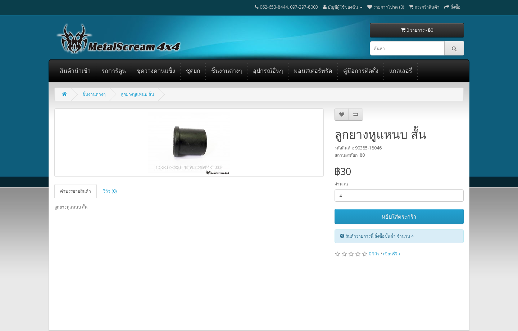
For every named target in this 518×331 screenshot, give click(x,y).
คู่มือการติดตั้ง (360, 71)
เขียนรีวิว (391, 254)
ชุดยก (193, 71)
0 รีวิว (374, 254)
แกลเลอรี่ (400, 71)
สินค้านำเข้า (75, 71)
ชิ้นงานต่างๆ (226, 71)
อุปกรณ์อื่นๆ (268, 71)
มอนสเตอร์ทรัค (313, 71)
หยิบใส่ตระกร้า (399, 216)
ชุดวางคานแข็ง (156, 71)
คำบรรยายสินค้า (75, 191)
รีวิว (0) (110, 191)
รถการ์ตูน (113, 71)
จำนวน (341, 184)
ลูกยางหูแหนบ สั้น (137, 94)
